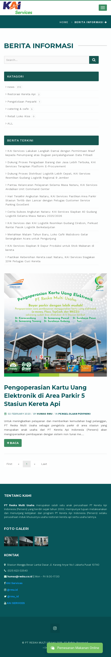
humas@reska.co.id (19, 576)
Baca (13, 443)
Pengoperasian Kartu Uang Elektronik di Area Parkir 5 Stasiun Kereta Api (45, 396)
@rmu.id (12, 589)
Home (63, 22)
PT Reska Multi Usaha (19, 505)
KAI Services (14, 583)
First (9, 463)
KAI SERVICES (16, 603)
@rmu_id (13, 596)
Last (44, 463)
